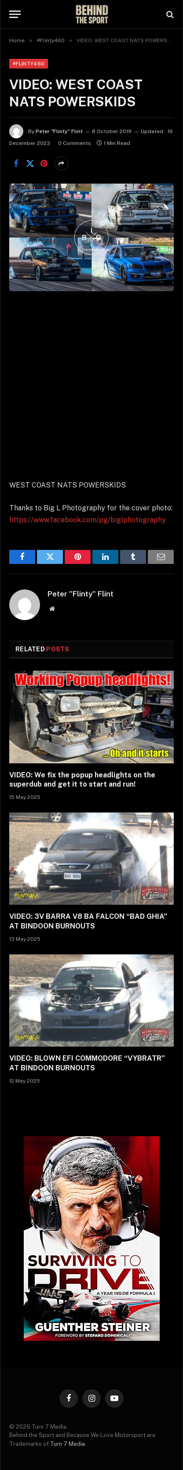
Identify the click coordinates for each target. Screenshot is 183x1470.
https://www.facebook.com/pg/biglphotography (87, 520)
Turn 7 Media (67, 1444)
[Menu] (15, 14)
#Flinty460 (28, 63)
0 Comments (74, 143)
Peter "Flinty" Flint (59, 131)
